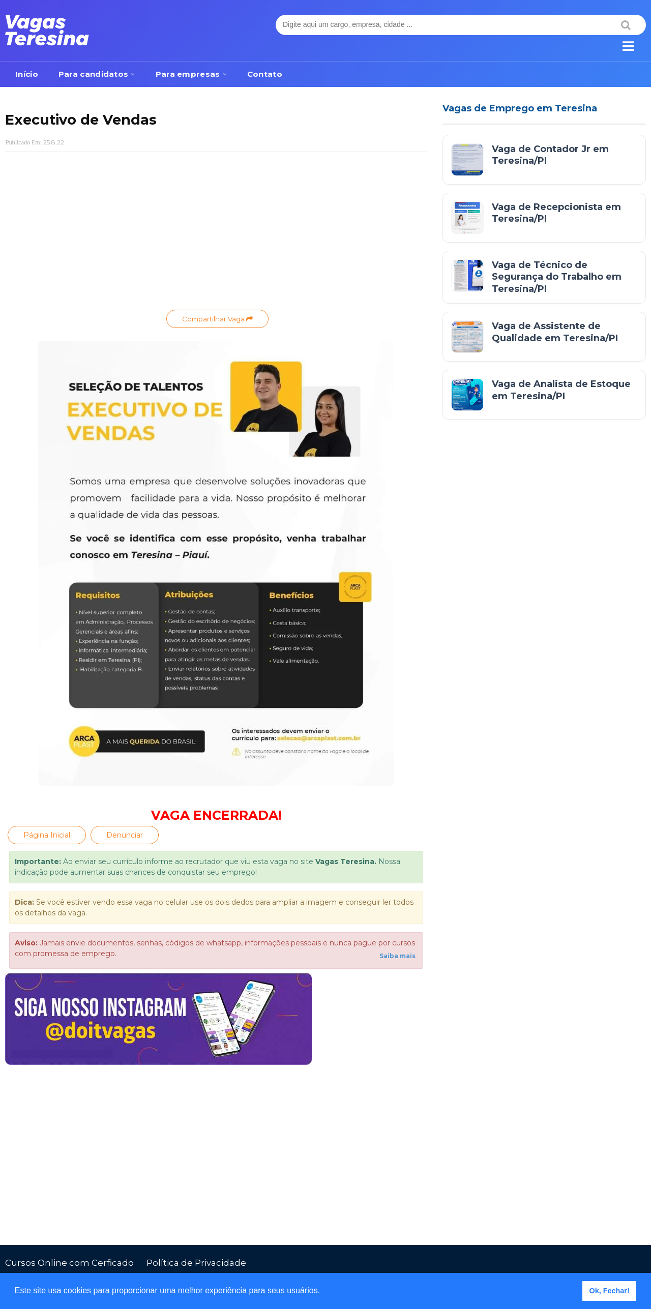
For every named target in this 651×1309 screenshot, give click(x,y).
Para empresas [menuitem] (188, 74)
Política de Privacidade (196, 1263)
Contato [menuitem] (264, 74)
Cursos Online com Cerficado (69, 1263)
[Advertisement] (216, 233)
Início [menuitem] (26, 74)
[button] (324, 1291)
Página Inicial (46, 835)
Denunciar (124, 835)
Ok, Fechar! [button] (609, 1291)
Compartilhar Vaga (217, 319)
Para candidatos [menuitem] (93, 74)
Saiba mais (397, 956)
